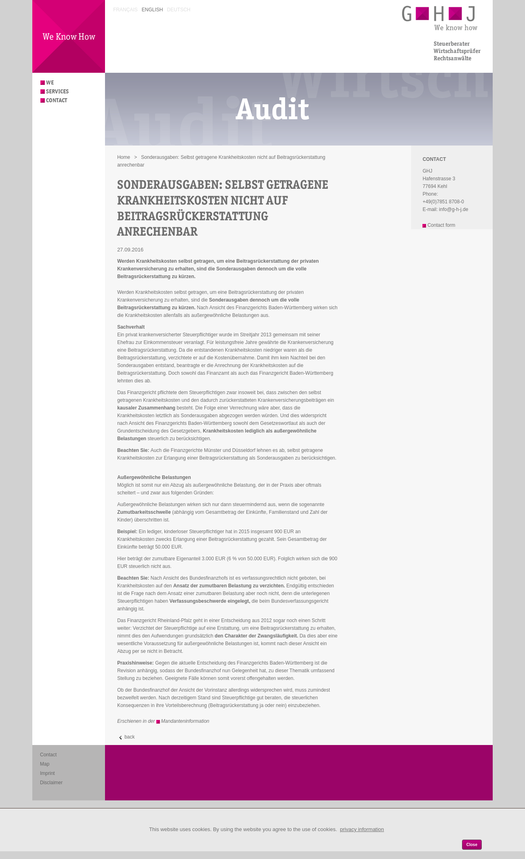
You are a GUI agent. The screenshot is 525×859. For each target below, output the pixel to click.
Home (123, 157)
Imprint (47, 773)
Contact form (441, 225)
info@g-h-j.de (453, 209)
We (50, 83)
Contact (56, 100)
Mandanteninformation (185, 721)
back (129, 737)
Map (44, 764)
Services (57, 91)
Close (471, 844)
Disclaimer (51, 782)
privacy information (362, 829)
